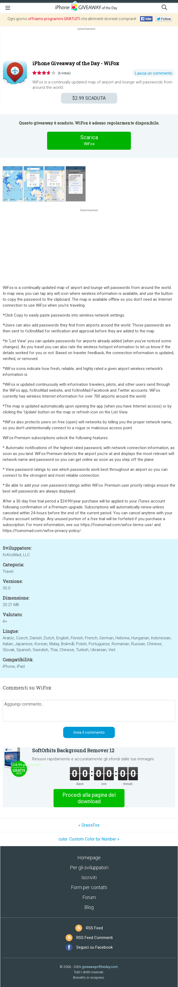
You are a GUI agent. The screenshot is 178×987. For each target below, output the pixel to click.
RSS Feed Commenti (94, 937)
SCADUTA (89, 98)
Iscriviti (89, 877)
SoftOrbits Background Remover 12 (73, 750)
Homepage (89, 857)
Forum (89, 897)
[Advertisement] (89, 44)
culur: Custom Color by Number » (89, 839)
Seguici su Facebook (94, 947)
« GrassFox (89, 825)
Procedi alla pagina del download (89, 798)
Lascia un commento (153, 73)
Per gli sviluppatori (89, 867)
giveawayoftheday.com (100, 967)
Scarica (89, 140)
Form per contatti (89, 887)
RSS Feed (94, 928)
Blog (89, 907)
